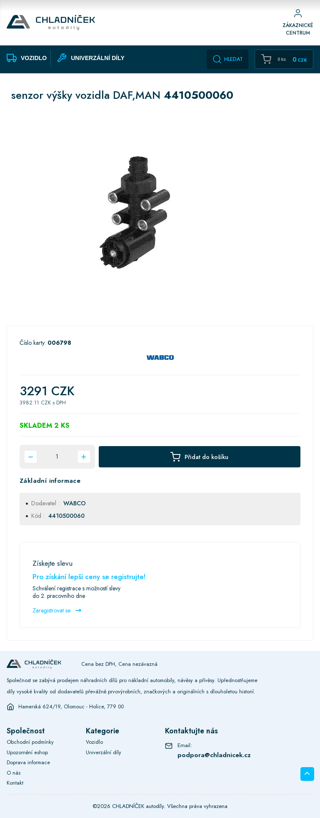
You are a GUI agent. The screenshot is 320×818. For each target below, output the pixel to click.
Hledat (227, 59)
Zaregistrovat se (56, 610)
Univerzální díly (103, 752)
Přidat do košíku (199, 457)
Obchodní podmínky (30, 742)
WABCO (74, 503)
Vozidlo (94, 742)
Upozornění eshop (27, 752)
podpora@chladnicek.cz (214, 755)
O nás (13, 773)
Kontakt (15, 783)
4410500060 (66, 516)
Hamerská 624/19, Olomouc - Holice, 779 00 (71, 706)
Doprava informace (28, 762)
